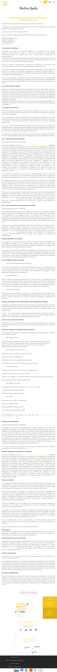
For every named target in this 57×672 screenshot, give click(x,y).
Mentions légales (14, 663)
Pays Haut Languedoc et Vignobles (14, 660)
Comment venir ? (28, 640)
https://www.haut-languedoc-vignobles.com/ (34, 145)
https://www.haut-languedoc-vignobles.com (35, 454)
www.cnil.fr (30, 448)
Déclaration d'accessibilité (14, 666)
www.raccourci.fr (6, 45)
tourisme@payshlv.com (9, 199)
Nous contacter (28, 622)
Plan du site (14, 657)
